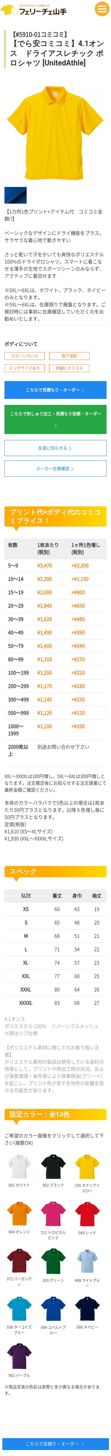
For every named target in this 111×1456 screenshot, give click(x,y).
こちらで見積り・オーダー (55, 1444)
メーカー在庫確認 (55, 469)
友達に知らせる (55, 449)
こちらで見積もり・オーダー (56, 391)
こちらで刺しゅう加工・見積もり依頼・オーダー (55, 420)
